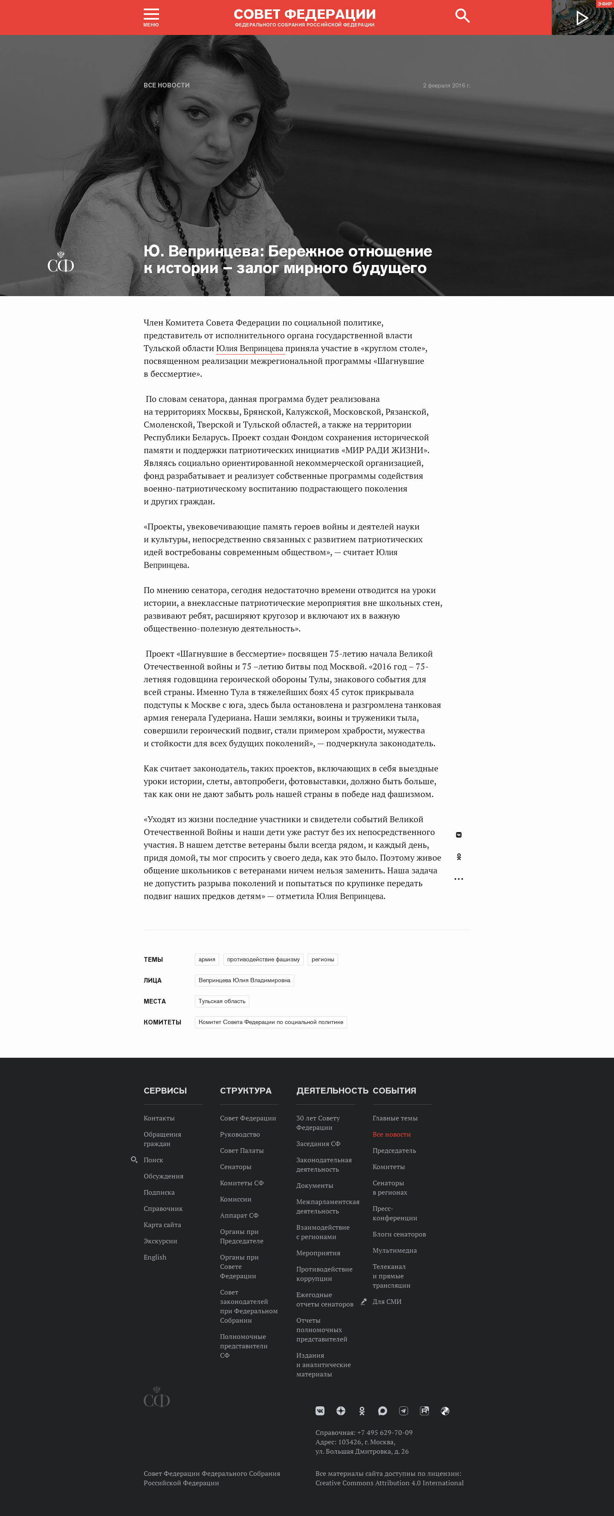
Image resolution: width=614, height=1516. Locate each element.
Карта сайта (162, 1224)
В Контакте (458, 835)
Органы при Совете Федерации (239, 1266)
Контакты (159, 1118)
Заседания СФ (318, 1143)
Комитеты (389, 1166)
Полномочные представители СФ (244, 1345)
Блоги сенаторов (399, 1234)
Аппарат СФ (239, 1215)
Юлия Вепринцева (250, 348)
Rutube (424, 1410)
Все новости (167, 85)
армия (207, 959)
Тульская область (222, 1001)
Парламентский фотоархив (445, 1411)
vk (320, 1410)
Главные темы (395, 1118)
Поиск (153, 1159)
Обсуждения (163, 1176)
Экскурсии (160, 1241)
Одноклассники (459, 856)
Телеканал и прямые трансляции (392, 1275)
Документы (314, 1185)
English (155, 1257)
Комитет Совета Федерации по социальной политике (271, 1022)
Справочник (163, 1208)
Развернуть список (459, 879)
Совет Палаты (242, 1150)
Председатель (394, 1150)
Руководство (240, 1134)
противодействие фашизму (263, 959)
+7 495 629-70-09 (385, 1432)
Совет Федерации (248, 1118)
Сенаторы (236, 1166)
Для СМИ (387, 1301)
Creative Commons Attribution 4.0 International (390, 1482)
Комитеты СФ (242, 1182)
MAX (382, 1410)
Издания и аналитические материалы (323, 1364)
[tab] (458, 861)
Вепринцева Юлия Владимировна (244, 980)
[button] (151, 17)
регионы (323, 959)
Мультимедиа (395, 1250)
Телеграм (403, 1410)
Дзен (340, 1410)
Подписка (159, 1192)
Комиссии (236, 1199)
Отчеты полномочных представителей (322, 1329)
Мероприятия (318, 1252)
